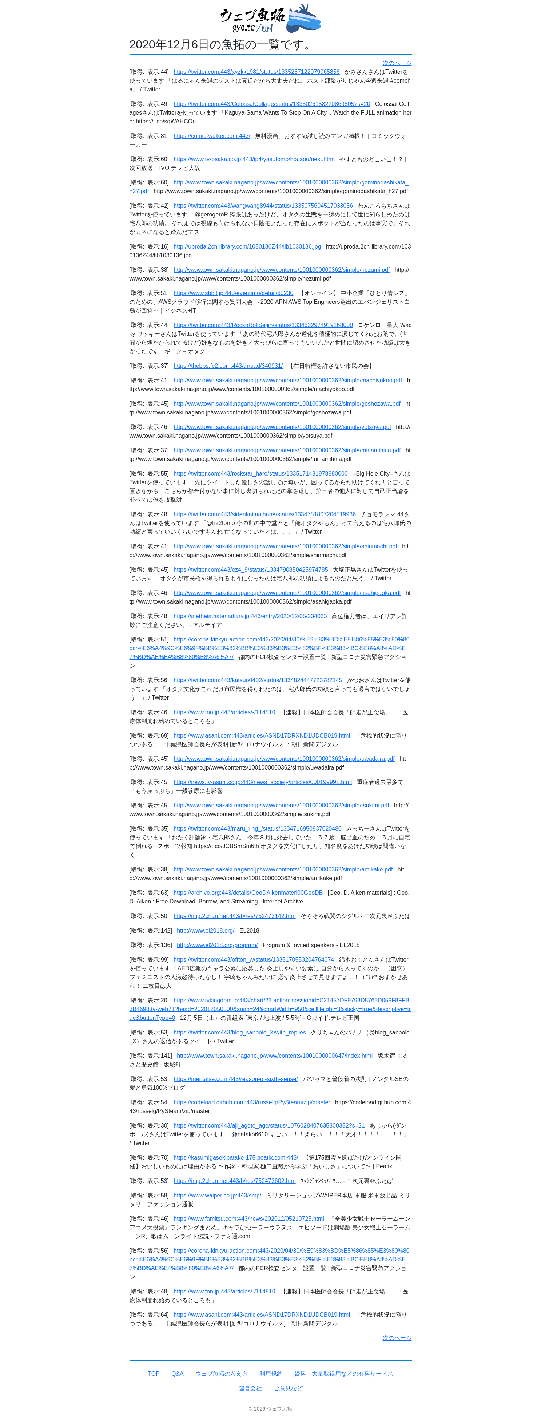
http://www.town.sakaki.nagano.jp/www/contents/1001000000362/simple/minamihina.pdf (287, 450)
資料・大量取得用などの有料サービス (343, 1374)
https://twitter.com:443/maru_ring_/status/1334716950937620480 (258, 829)
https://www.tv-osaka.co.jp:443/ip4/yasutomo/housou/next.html (254, 159)
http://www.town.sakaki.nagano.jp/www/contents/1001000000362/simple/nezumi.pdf (282, 270)
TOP (154, 1374)
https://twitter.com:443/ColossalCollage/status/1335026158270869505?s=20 (272, 104)
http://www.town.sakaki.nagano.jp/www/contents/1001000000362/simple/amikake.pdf (283, 869)
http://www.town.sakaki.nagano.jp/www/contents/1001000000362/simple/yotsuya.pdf (282, 427)
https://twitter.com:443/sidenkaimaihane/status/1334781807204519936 (265, 514)
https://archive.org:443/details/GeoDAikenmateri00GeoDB (248, 893)
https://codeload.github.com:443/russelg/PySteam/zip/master (252, 1102)
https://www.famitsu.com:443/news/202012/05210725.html (249, 1219)
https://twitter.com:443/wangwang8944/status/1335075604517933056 (263, 206)
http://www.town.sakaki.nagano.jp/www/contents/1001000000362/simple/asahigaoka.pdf (287, 593)
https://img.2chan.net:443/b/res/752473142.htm (234, 916)
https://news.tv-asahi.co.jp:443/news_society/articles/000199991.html (263, 782)
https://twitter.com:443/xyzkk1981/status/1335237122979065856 (256, 72)
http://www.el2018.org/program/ (217, 945)
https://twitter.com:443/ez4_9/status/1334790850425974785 (251, 570)
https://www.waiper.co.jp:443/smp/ (217, 1195)
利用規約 (271, 1374)
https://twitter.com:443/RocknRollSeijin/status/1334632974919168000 (263, 325)
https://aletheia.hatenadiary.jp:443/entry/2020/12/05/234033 (250, 616)
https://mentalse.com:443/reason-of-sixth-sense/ (236, 1079)
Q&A (177, 1374)
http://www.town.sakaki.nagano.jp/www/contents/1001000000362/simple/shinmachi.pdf (285, 546)
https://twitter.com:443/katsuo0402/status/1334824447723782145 (258, 680)
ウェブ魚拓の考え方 (221, 1374)
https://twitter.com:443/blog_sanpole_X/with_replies (240, 1032)
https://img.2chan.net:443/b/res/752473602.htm (234, 1181)
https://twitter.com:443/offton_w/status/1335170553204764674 (254, 960)
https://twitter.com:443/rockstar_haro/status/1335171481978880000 (261, 473)
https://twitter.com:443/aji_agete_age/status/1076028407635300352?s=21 (269, 1125)
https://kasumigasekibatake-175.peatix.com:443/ (236, 1157)
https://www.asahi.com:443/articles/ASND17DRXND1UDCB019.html (262, 735)
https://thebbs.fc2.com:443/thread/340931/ (228, 366)
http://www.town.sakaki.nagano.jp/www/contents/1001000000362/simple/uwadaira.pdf (284, 759)
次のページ (397, 63)
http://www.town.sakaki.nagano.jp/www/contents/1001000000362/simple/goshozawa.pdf (287, 404)
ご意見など (288, 1388)
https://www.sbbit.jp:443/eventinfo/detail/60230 (233, 293)
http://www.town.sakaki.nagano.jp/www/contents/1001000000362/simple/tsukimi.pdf (281, 805)
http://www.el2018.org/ (205, 930)
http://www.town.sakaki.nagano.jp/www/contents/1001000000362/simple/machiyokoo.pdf (288, 380)
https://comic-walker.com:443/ (212, 136)
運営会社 (250, 1388)
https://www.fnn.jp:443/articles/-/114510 (224, 712)
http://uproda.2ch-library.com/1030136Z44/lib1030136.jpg (247, 246)
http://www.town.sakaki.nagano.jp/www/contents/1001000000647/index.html (275, 1056)
